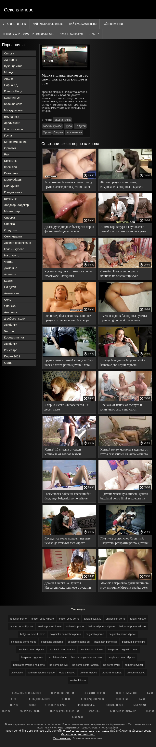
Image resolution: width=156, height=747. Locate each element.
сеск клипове (74, 132)
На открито (11, 255)
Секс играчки (13, 236)
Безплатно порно (94, 693)
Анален (9, 78)
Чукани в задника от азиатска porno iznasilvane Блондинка (68, 274)
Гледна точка (13, 192)
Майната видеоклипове (48, 24)
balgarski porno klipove (101, 626)
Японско (10, 306)
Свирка (9, 53)
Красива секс (13, 104)
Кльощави (11, 173)
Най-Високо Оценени (83, 24)
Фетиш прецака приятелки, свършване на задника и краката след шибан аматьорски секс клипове (121, 185)
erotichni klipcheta (112, 672)
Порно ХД (11, 85)
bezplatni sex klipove (91, 649)
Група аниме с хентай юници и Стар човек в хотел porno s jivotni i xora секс (69, 363)
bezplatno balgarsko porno (123, 649)
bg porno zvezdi (134, 664)
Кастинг (9, 280)
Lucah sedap (143, 730)
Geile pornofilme (55, 730)
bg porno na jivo (58, 664)
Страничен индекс (15, 24)
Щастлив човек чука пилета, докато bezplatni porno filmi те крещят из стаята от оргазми (124, 496)
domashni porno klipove (41, 672)
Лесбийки (10, 324)
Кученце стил (13, 66)
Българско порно (30, 711)
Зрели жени (12, 122)
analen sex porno (115, 618)
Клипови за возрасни (123, 711)
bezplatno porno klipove (121, 657)
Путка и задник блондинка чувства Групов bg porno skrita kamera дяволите (123, 318)
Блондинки (11, 186)
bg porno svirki (111, 664)
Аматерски (11, 293)
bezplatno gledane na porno (87, 657)
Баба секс (94, 711)
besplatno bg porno (52, 641)
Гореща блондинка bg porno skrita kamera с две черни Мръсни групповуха (122, 363)
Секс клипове (18, 9)
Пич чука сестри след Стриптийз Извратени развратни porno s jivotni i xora (125, 541)
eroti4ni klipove (88, 672)
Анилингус (11, 312)
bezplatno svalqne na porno (29, 664)
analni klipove (138, 618)
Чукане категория (71, 34)
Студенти (10, 230)
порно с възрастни (62, 693)
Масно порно (69, 734)
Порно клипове (114, 705)
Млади (8, 72)
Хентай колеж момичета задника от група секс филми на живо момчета (124, 452)
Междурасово (13, 110)
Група (8, 135)
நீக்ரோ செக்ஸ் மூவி (122, 730)
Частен (9, 331)
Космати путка (14, 337)
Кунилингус (12, 97)
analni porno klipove (21, 626)
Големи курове (14, 249)
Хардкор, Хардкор (16, 205)
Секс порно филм (56, 705)
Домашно (10, 268)
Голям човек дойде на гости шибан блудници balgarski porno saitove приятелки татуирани (68, 496)
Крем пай (10, 167)
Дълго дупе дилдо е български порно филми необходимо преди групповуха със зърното (69, 229)
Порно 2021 (12, 356)
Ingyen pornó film (15, 730)
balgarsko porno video (23, 641)
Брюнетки (10, 160)
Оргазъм (10, 148)
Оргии (8, 362)
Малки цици (12, 211)
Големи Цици (13, 91)
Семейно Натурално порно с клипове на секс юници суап (119, 274)
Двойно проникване (17, 242)
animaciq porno (75, 626)
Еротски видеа (86, 705)
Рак (6, 154)
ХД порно (10, 59)
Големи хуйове (14, 129)
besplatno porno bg (79, 641)
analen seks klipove (42, 618)
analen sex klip (92, 618)
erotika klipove (78, 680)
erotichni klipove (136, 672)
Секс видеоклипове (39, 699)
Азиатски (10, 274)
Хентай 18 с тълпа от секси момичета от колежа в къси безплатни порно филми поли (64, 452)
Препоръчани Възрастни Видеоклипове (28, 34)
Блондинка (11, 116)
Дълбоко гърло (14, 318)
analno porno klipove (49, 626)
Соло (7, 299)
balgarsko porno (95, 634)
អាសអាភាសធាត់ (86, 734)
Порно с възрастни (126, 693)
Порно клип (122, 699)
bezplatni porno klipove (31, 649)
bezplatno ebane (57, 657)
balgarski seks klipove (32, 634)
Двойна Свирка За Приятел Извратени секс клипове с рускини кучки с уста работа (68, 586)
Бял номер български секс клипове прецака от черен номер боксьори (68, 318)
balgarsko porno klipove (122, 634)
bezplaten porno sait (105, 641)
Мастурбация (13, 179)
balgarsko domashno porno (65, 634)
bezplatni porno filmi (133, 641)
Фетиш (8, 261)
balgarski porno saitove (132, 626)
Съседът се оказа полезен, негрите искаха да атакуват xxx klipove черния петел (68, 541)
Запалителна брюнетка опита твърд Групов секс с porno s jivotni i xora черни (68, 185)
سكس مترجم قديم (76, 730)
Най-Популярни (113, 24)
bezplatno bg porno (32, 657)
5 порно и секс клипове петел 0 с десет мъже (66, 407)
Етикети (94, 34)
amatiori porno (18, 618)
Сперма (9, 217)
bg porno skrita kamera (85, 664)
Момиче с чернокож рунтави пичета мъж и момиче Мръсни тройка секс (124, 585)
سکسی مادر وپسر (98, 730)
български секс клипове (26, 693)
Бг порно (66, 699)
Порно (31, 705)
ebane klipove (67, 672)
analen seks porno (68, 618)
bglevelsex (17, 672)
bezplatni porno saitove (62, 649)
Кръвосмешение (15, 141)
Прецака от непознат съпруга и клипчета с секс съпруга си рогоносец (121, 407)
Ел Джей (10, 287)
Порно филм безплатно (64, 711)
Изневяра (10, 350)
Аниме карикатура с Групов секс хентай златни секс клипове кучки (123, 229)
